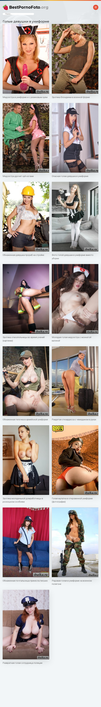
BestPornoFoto (28, 7)
